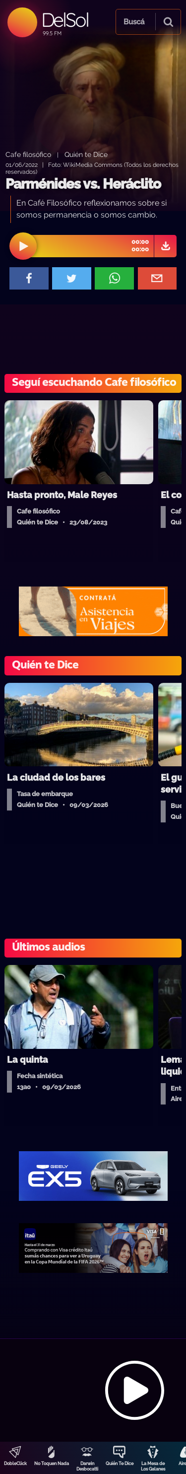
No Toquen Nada (51, 1463)
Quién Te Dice (119, 1463)
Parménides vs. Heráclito (83, 184)
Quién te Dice (86, 154)
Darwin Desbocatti (87, 1466)
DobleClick (15, 1463)
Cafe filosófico (28, 154)
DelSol (64, 19)
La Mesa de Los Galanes (153, 1466)
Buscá (134, 21)
